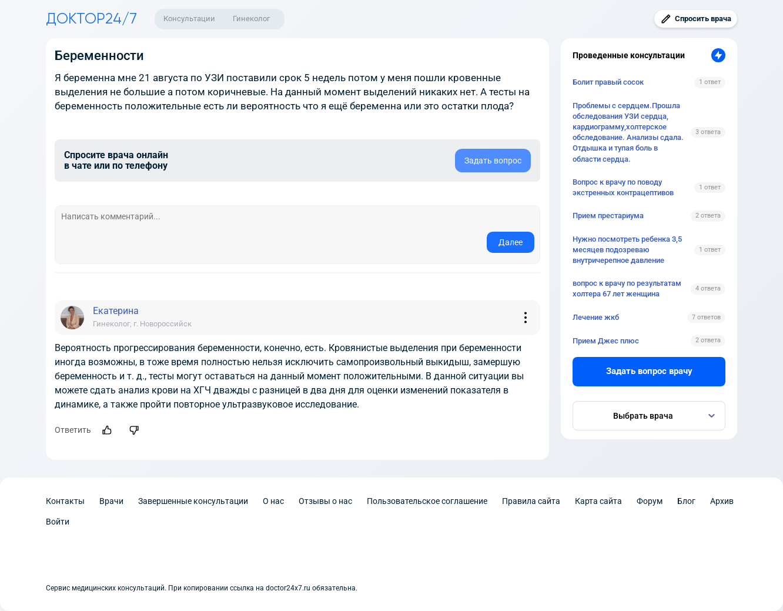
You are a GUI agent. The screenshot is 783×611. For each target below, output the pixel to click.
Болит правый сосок (608, 82)
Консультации (189, 18)
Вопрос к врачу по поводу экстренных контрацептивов (623, 187)
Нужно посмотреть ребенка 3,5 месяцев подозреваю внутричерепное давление (627, 250)
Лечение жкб (596, 317)
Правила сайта (531, 501)
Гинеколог (251, 18)
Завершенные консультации (193, 501)
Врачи (111, 501)
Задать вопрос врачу (649, 371)
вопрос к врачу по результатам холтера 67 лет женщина (627, 288)
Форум (649, 501)
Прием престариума (608, 215)
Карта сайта (598, 501)
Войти (57, 521)
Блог (686, 501)
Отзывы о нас (325, 501)
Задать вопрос (492, 160)
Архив (722, 501)
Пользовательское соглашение (427, 501)
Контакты (65, 501)
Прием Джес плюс (606, 340)
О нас (273, 501)
